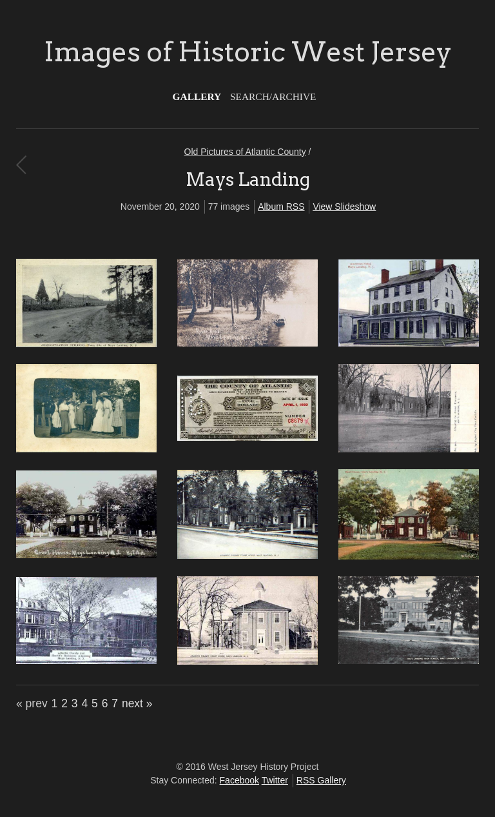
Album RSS (281, 206)
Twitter (275, 780)
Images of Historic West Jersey (248, 51)
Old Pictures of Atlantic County (245, 151)
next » (137, 703)
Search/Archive (273, 96)
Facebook (239, 780)
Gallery (197, 96)
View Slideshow (344, 206)
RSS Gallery (321, 780)
